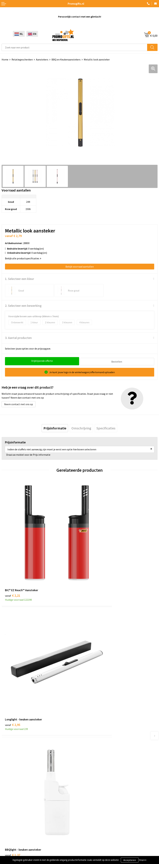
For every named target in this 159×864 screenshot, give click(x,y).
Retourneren (88, 800)
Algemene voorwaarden (15, 830)
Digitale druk (9, 805)
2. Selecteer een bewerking (23, 306)
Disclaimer (7, 845)
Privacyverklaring (11, 840)
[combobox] (74, 47)
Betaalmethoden (90, 795)
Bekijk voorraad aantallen (79, 266)
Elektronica (8, 800)
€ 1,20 (90, 660)
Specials (6, 814)
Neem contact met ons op (18, 403)
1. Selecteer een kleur (19, 279)
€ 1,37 (12, 660)
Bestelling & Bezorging (94, 790)
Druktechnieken (90, 731)
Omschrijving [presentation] (81, 427)
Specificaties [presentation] (105, 427)
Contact (85, 785)
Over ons (86, 721)
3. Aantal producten (18, 338)
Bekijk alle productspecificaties (23, 258)
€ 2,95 (90, 562)
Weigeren (142, 860)
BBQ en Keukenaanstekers (66, 59)
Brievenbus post (10, 795)
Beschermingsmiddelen (15, 790)
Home (5, 59)
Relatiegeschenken (22, 59)
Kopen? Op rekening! (92, 726)
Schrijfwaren (8, 785)
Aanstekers (42, 59)
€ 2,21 (12, 562)
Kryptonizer (8, 809)
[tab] (55, 427)
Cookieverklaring (11, 835)
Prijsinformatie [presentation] (54, 427)
